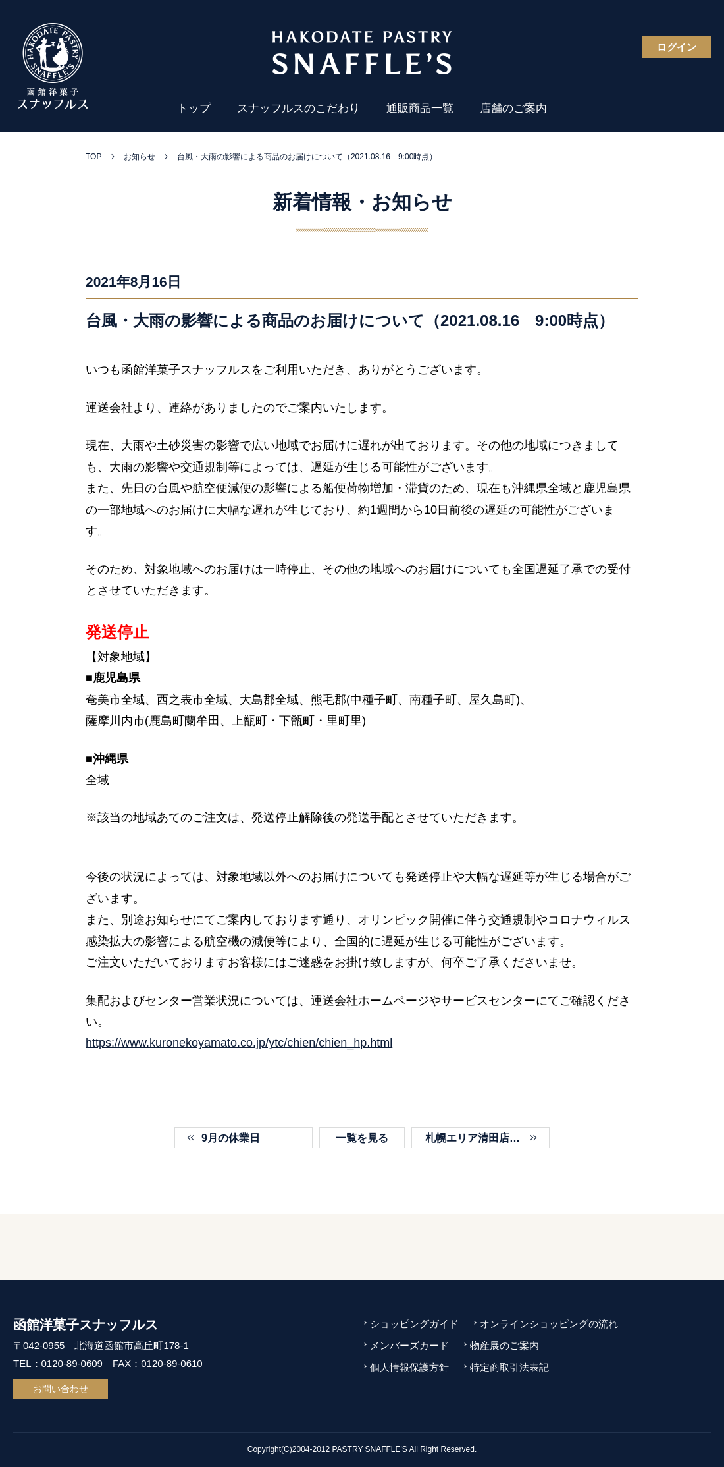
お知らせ (139, 156)
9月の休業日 (230, 1138)
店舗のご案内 (513, 108)
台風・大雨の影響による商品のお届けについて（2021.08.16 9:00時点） (307, 156)
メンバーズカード (409, 1345)
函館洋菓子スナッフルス (85, 1324)
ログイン (676, 47)
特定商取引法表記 (509, 1367)
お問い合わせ (60, 1388)
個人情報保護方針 (409, 1367)
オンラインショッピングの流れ (549, 1323)
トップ (194, 108)
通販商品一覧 (419, 108)
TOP (93, 156)
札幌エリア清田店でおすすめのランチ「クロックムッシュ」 (487, 1138)
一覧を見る (362, 1138)
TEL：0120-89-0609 (58, 1363)
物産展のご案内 (504, 1345)
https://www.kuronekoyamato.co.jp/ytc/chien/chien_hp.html (239, 1042)
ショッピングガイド (414, 1323)
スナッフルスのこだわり (298, 108)
